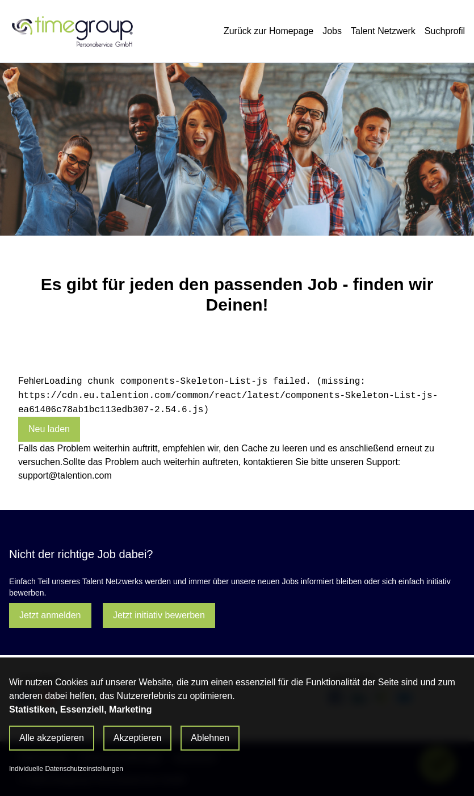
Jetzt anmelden (50, 615)
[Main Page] (71, 31)
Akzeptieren (138, 738)
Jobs (332, 31)
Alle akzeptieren (51, 738)
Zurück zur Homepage (268, 31)
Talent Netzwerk (383, 31)
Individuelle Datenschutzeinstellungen (66, 769)
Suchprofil (445, 31)
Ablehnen (210, 738)
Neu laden (49, 429)
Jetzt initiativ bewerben (159, 615)
